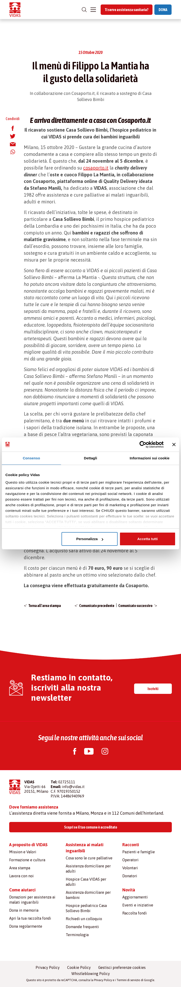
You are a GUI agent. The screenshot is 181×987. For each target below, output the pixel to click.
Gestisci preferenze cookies (122, 967)
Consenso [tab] (31, 458)
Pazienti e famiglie (138, 852)
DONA (163, 10)
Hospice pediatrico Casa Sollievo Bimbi (86, 908)
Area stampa (19, 868)
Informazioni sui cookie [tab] (149, 458)
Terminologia (77, 935)
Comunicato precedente (96, 605)
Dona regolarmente (25, 926)
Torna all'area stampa (45, 605)
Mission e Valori (22, 852)
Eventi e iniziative (137, 905)
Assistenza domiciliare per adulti (88, 868)
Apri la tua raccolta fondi (30, 918)
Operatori (130, 860)
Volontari (130, 868)
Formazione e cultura (27, 860)
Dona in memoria (23, 910)
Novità (128, 889)
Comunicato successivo (135, 605)
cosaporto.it (95, 167)
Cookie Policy (79, 967)
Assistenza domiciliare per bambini (88, 895)
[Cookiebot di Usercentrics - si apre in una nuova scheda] (143, 444)
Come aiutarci (22, 889)
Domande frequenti (82, 927)
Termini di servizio (128, 980)
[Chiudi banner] (174, 444)
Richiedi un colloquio (84, 919)
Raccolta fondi (134, 913)
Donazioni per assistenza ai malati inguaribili (32, 899)
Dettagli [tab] (90, 458)
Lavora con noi (21, 876)
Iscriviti (153, 689)
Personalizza (89, 539)
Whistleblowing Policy (90, 973)
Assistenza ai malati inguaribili (84, 847)
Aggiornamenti (135, 897)
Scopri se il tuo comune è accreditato (90, 827)
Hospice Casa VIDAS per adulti (86, 881)
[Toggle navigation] (93, 9)
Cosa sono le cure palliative (89, 858)
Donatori (129, 876)
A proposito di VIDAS (28, 844)
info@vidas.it (73, 787)
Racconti (130, 844)
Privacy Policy (48, 967)
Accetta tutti (147, 539)
